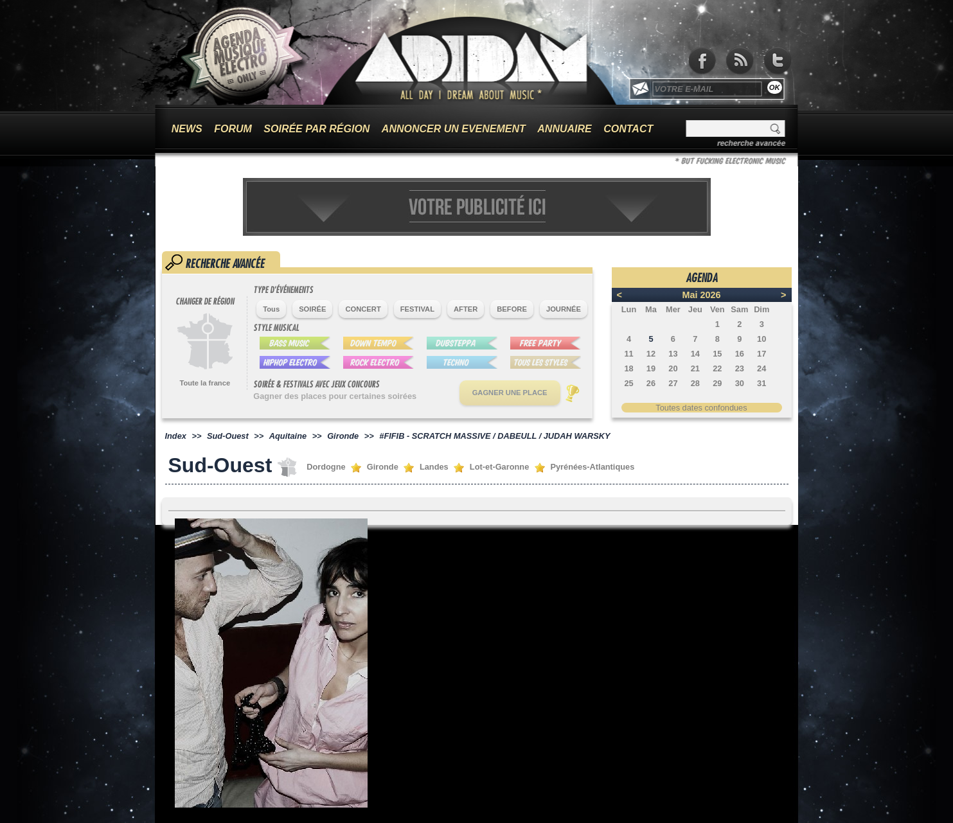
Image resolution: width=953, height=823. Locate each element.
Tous (271, 309)
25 (628, 383)
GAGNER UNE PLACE (510, 392)
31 (761, 383)
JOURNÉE (563, 309)
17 (761, 353)
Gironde (343, 436)
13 (672, 353)
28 (695, 383)
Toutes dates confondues (701, 407)
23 (739, 368)
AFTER (465, 309)
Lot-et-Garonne (499, 467)
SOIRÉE (312, 309)
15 (717, 353)
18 (628, 368)
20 (672, 368)
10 (761, 339)
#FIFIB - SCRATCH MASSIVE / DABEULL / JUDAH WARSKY (494, 436)
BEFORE (512, 309)
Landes (434, 467)
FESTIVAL (417, 309)
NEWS (187, 128)
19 (650, 368)
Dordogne (326, 467)
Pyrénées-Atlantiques (592, 467)
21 (695, 368)
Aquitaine (288, 436)
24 (761, 368)
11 (628, 353)
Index (175, 436)
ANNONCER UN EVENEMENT (454, 128)
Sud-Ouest (228, 436)
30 (739, 383)
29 (717, 383)
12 (650, 353)
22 (717, 368)
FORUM (233, 128)
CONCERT (362, 309)
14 (695, 353)
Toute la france (204, 383)
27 (672, 383)
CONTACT (628, 128)
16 (739, 353)
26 (650, 383)
